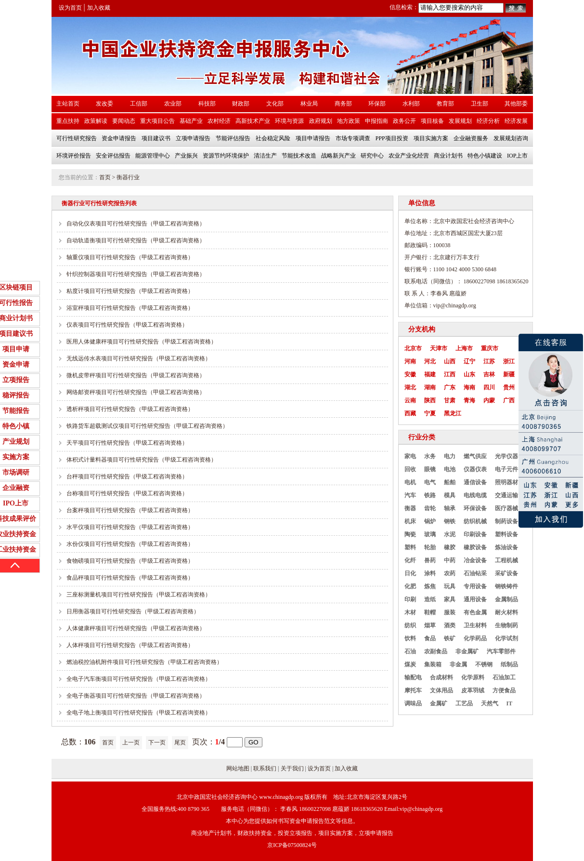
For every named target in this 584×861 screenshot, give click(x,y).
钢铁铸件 (506, 586)
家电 (410, 456)
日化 (410, 573)
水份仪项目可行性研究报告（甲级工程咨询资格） (130, 544)
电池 (449, 469)
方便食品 (504, 690)
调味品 (413, 703)
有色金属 (475, 612)
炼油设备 (506, 547)
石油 (410, 651)
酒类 (449, 625)
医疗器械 (506, 508)
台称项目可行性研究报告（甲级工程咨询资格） (127, 493)
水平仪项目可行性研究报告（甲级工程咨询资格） (130, 527)
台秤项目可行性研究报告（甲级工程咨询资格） (127, 476)
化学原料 (472, 677)
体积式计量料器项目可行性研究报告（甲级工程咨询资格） (141, 459)
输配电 (413, 677)
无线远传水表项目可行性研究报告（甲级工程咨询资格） (138, 358)
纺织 (410, 625)
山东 (469, 374)
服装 (449, 612)
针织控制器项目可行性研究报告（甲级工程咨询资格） (135, 274)
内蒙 (489, 400)
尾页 (180, 742)
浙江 (509, 361)
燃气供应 (475, 456)
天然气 (489, 703)
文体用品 (441, 690)
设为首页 (70, 7)
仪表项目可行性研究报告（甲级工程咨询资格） (127, 324)
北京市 (413, 348)
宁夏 (430, 413)
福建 (430, 374)
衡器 (410, 508)
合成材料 (441, 677)
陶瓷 (410, 534)
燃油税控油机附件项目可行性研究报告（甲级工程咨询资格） (144, 662)
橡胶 (449, 547)
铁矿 (449, 638)
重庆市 (489, 348)
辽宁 (469, 361)
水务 (430, 456)
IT (509, 703)
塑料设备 (506, 534)
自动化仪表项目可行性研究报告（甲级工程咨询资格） (135, 223)
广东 (449, 387)
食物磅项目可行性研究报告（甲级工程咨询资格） (130, 560)
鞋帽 (430, 612)
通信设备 (475, 482)
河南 (410, 361)
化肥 (410, 586)
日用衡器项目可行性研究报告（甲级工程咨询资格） (132, 611)
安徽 (410, 374)
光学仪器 (506, 456)
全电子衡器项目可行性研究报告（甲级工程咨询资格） (135, 695)
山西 (449, 361)
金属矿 (438, 703)
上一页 (131, 742)
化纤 (410, 560)
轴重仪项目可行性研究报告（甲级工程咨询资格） (130, 257)
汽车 (410, 495)
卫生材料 (475, 625)
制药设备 (506, 521)
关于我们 (292, 768)
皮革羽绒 (472, 690)
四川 (489, 387)
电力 (449, 456)
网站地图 (237, 768)
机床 (410, 521)
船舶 (449, 482)
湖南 (430, 387)
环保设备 (475, 508)
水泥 (449, 534)
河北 (430, 361)
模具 (449, 495)
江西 (449, 374)
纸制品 (509, 664)
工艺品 (464, 703)
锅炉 (430, 521)
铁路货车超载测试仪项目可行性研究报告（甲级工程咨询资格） (147, 426)
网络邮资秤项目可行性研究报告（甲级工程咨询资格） (135, 392)
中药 (449, 560)
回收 (410, 469)
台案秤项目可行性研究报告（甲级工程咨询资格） (130, 510)
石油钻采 (475, 573)
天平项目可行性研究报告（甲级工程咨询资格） (127, 442)
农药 (449, 573)
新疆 (509, 374)
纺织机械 (475, 521)
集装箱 (432, 664)
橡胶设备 (475, 547)
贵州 (509, 387)
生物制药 (506, 625)
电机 (410, 482)
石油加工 (504, 677)
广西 (509, 400)
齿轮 (430, 508)
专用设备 (475, 586)
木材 (410, 612)
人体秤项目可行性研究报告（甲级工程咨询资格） (130, 645)
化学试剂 (506, 638)
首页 (105, 177)
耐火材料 (506, 612)
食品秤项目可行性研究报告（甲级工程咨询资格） (130, 577)
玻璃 (430, 534)
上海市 (464, 348)
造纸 (430, 599)
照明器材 (506, 482)
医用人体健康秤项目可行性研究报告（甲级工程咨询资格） (141, 341)
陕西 (430, 400)
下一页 (157, 742)
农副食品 (435, 651)
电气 (430, 482)
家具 (449, 599)
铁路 (430, 495)
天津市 (438, 348)
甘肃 (449, 400)
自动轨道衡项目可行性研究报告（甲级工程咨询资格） (135, 240)
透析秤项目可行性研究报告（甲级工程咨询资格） (130, 409)
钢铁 (449, 521)
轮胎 (430, 547)
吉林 (489, 374)
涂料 (430, 573)
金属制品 (506, 599)
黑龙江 (452, 413)
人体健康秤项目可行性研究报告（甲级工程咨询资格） (135, 628)
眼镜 (430, 469)
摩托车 (413, 690)
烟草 (430, 625)
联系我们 (264, 768)
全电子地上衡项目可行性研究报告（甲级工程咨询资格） (138, 712)
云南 (410, 400)
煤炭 (410, 664)
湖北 (410, 387)
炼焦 (430, 586)
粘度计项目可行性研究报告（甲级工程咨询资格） (130, 291)
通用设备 (475, 599)
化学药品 (475, 638)
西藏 (410, 413)
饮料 (410, 638)
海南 (469, 387)
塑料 (410, 547)
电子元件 (506, 469)
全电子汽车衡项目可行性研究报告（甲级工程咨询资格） (138, 679)
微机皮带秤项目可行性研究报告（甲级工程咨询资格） (135, 375)
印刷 (410, 599)
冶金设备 (475, 560)
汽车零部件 (501, 651)
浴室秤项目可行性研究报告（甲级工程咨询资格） (130, 308)
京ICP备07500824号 (292, 845)
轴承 (449, 508)
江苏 (489, 361)
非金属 (458, 664)
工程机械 (506, 560)
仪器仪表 (475, 469)
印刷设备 (475, 534)
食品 (430, 638)
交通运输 (506, 495)
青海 (469, 400)
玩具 (449, 586)
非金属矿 (467, 651)
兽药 (430, 560)
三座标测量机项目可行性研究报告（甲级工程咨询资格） (138, 594)
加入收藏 (98, 7)
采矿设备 (506, 573)
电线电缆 (475, 495)
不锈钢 (484, 664)
